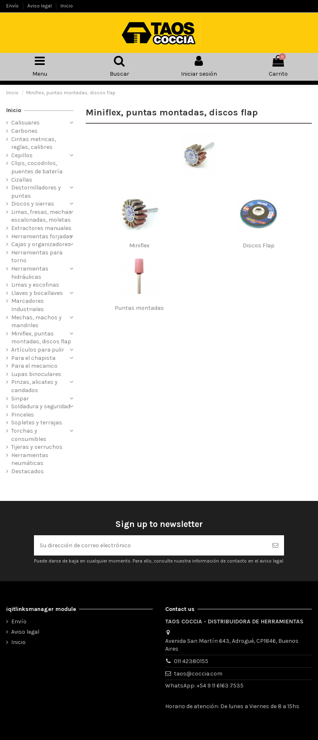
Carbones (24, 130)
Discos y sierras (32, 203)
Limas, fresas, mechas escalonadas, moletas (41, 216)
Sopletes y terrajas (36, 422)
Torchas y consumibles (28, 435)
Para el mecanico (34, 365)
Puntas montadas (139, 307)
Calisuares (25, 122)
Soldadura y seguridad (40, 406)
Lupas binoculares (36, 374)
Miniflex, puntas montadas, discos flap (41, 337)
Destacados (27, 471)
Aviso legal (40, 6)
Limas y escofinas (35, 284)
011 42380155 (191, 661)
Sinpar (20, 398)
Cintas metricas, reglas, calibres (33, 143)
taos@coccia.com (198, 673)
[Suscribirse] (275, 545)
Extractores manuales (41, 228)
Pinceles (22, 414)
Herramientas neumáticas (29, 459)
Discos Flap (259, 245)
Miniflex (139, 245)
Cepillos (22, 155)
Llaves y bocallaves (37, 293)
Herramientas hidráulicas (29, 272)
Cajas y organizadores (41, 244)
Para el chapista (33, 358)
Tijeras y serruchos (37, 446)
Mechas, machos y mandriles (36, 321)
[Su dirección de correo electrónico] (150, 545)
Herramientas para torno (37, 256)
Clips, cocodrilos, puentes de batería (37, 167)
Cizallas (21, 179)
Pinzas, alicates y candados (34, 386)
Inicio (66, 6)
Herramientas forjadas (41, 236)
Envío (13, 6)
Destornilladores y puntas (36, 191)
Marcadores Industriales (27, 305)
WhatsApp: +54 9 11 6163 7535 (204, 685)
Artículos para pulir (37, 349)
